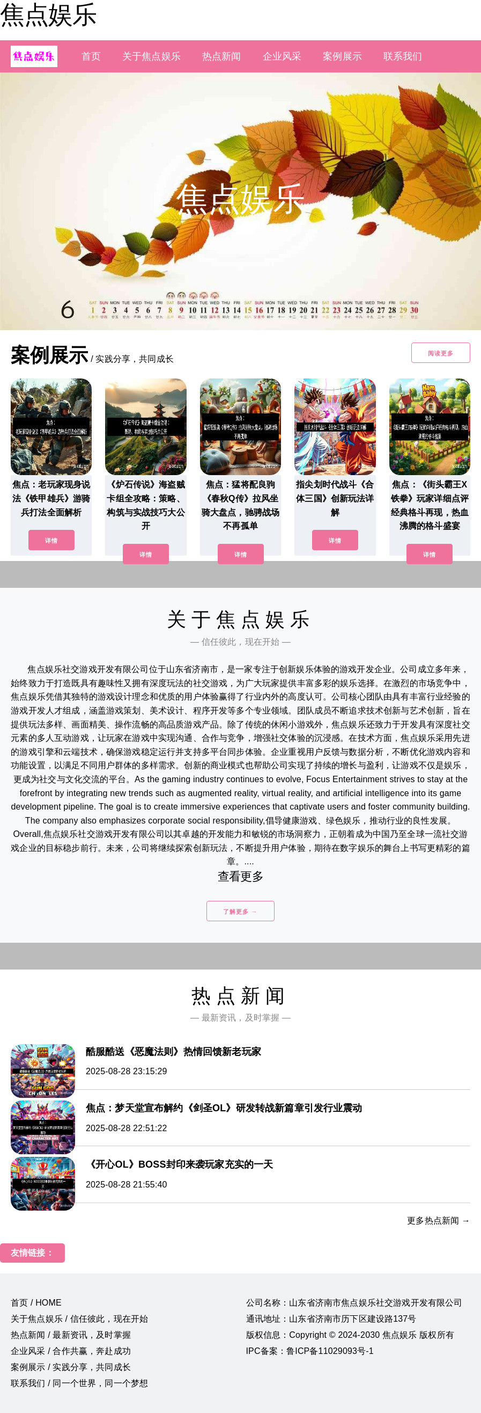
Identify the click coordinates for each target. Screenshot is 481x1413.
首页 (91, 56)
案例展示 (342, 56)
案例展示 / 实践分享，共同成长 (71, 1367)
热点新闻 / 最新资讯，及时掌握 (71, 1334)
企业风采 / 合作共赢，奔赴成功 (71, 1351)
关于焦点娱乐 (151, 56)
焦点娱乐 (48, 14)
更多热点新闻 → (438, 1220)
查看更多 (240, 876)
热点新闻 (221, 56)
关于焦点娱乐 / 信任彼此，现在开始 (79, 1318)
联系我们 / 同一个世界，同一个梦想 (79, 1383)
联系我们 (403, 56)
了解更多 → (240, 911)
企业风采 (282, 56)
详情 (51, 540)
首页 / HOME (36, 1302)
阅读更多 (441, 353)
